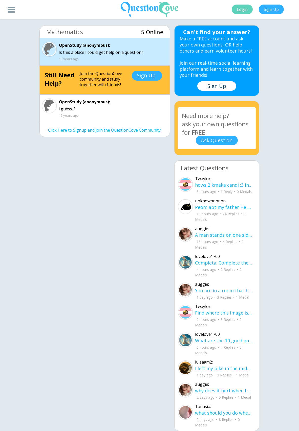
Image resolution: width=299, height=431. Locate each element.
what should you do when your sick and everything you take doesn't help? (224, 413)
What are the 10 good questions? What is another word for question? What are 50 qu (224, 341)
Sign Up (271, 9)
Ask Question (217, 140)
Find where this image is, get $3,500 (224, 313)
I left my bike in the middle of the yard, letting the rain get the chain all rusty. (224, 368)
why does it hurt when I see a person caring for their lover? (224, 391)
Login (242, 9)
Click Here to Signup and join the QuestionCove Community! (104, 130)
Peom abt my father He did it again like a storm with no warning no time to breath (224, 207)
